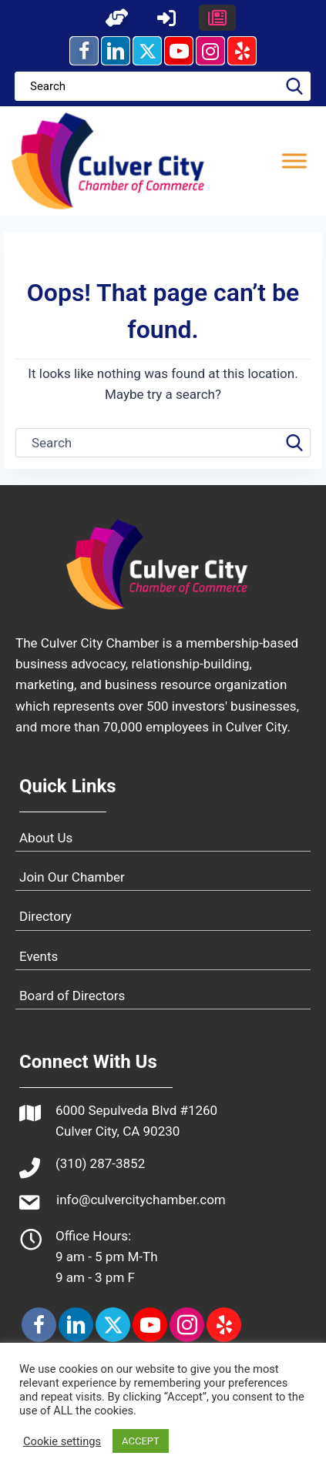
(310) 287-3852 (100, 1163)
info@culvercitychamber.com (141, 1199)
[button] (117, 18)
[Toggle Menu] (294, 160)
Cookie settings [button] (62, 1441)
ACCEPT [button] (141, 1441)
